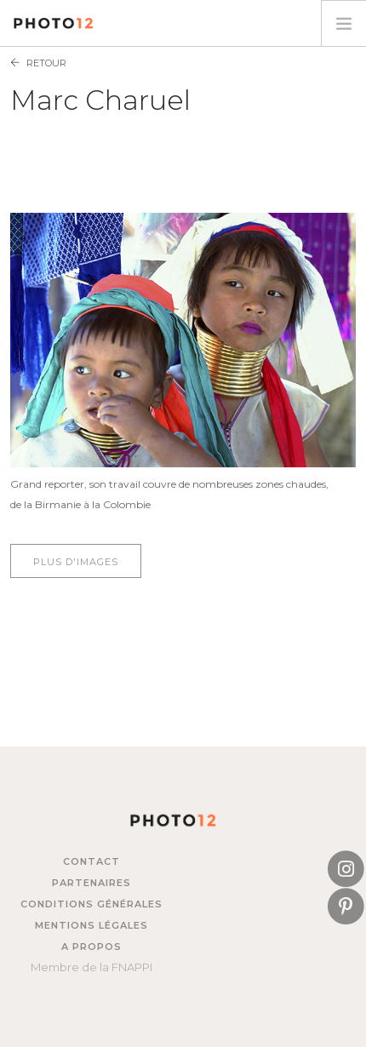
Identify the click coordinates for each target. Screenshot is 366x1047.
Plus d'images (75, 562)
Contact (91, 861)
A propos (91, 947)
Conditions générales (91, 904)
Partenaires (91, 883)
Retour (46, 63)
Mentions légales (91, 925)
